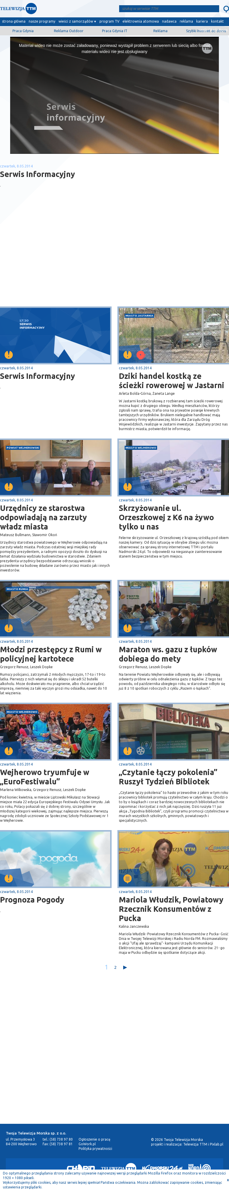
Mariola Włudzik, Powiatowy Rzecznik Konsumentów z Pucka (171, 909)
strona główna (14, 21)
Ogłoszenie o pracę (94, 1139)
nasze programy (42, 21)
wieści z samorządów (76, 21)
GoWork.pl (87, 1144)
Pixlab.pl (216, 1144)
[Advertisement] (57, 260)
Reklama (160, 31)
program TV (109, 21)
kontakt (217, 21)
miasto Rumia (17, 589)
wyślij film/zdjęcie (213, 30)
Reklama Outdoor (68, 31)
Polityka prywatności (95, 1148)
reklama (186, 21)
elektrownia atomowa (141, 21)
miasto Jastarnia (139, 315)
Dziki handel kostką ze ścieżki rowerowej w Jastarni (171, 381)
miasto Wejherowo (141, 447)
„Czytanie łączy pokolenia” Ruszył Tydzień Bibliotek (168, 777)
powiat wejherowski (23, 447)
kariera (202, 21)
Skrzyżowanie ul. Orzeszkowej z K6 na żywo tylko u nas (166, 517)
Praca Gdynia (23, 31)
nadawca (169, 21)
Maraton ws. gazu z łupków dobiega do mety (168, 654)
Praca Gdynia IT (114, 31)
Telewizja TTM (195, 1144)
